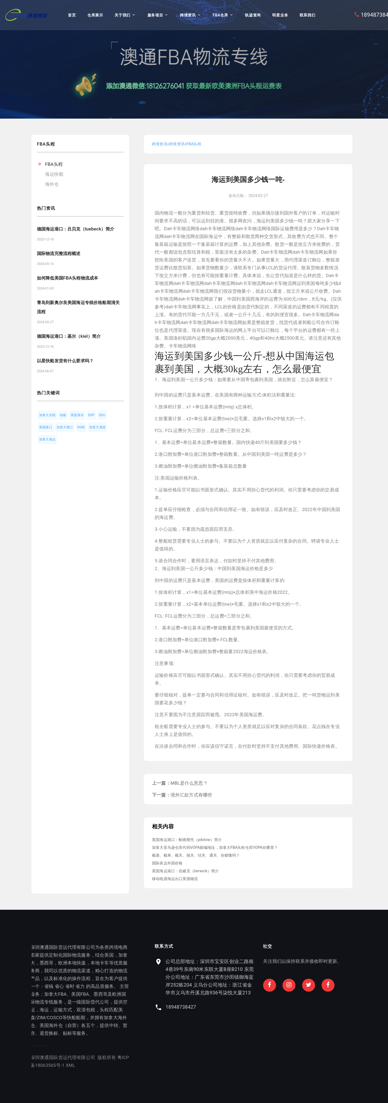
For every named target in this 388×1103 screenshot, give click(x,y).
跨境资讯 (188, 15)
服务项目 (155, 15)
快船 (63, 415)
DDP (91, 415)
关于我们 (122, 15)
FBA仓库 (220, 15)
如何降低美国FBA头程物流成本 (67, 278)
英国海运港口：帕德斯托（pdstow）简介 (187, 839)
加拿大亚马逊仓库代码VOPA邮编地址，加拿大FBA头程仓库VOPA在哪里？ (215, 847)
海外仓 (52, 184)
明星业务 (280, 15)
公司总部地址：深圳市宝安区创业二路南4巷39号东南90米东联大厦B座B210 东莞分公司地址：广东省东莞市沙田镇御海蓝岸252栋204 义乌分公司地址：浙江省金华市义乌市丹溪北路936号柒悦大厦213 (307, 977)
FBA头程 (54, 164)
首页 (72, 15)
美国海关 (77, 415)
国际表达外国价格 (167, 863)
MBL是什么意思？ (189, 783)
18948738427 (278, 1007)
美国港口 (45, 427)
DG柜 (81, 427)
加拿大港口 (65, 427)
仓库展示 (95, 15)
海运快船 (54, 174)
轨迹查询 (253, 15)
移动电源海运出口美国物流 (175, 879)
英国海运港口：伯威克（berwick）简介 (185, 871)
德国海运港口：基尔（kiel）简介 (69, 336)
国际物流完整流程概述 (59, 253)
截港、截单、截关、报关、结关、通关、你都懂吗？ (196, 855)
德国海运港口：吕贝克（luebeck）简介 (75, 229)
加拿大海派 (97, 427)
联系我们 (308, 15)
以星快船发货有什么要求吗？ (65, 361)
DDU (102, 415)
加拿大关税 (47, 415)
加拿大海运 (47, 439)
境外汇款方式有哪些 (191, 795)
